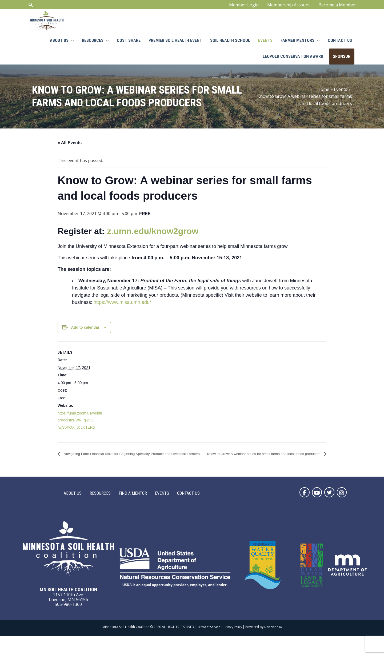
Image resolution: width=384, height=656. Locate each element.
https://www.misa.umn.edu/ (122, 313)
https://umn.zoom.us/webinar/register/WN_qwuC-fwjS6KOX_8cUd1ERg (80, 431)
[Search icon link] (31, 7)
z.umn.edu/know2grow (152, 242)
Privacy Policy (233, 647)
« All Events (70, 153)
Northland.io (275, 647)
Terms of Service (206, 647)
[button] (297, 511)
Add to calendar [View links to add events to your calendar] (85, 338)
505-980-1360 (68, 624)
